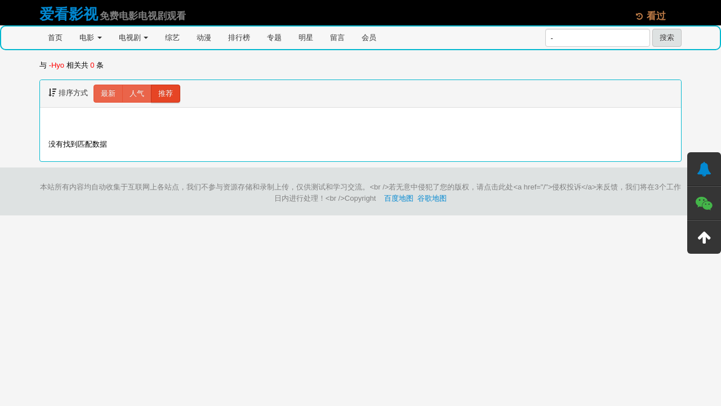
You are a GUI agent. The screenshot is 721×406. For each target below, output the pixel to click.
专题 (274, 37)
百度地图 (398, 198)
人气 (137, 93)
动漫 (204, 37)
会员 (369, 37)
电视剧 (134, 37)
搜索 (667, 37)
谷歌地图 (432, 198)
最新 (108, 93)
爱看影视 (68, 14)
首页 (55, 37)
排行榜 (239, 37)
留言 (337, 37)
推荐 (165, 93)
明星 (306, 37)
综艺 (172, 37)
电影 (90, 37)
